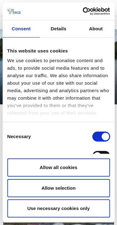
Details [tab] (58, 28)
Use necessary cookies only (58, 208)
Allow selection (58, 188)
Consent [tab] (21, 28)
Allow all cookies (58, 167)
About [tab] (96, 28)
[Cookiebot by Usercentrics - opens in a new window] (83, 11)
